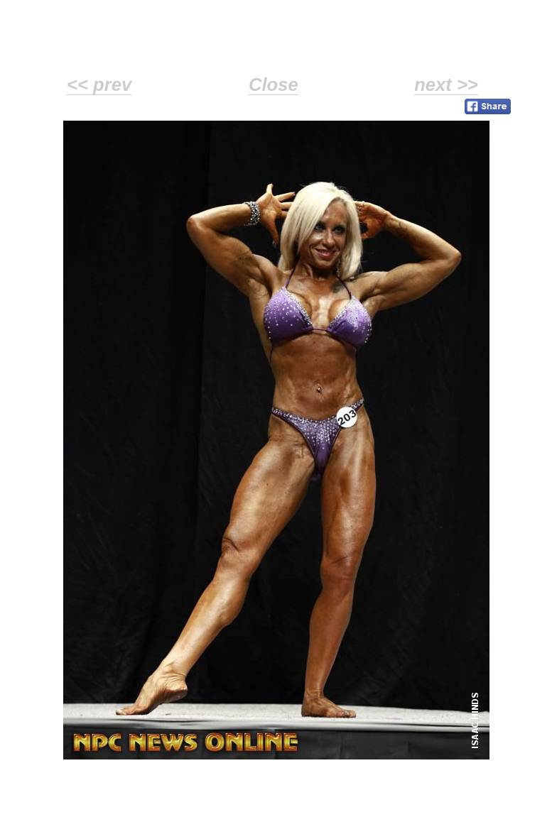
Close (273, 84)
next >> (446, 84)
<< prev (99, 84)
